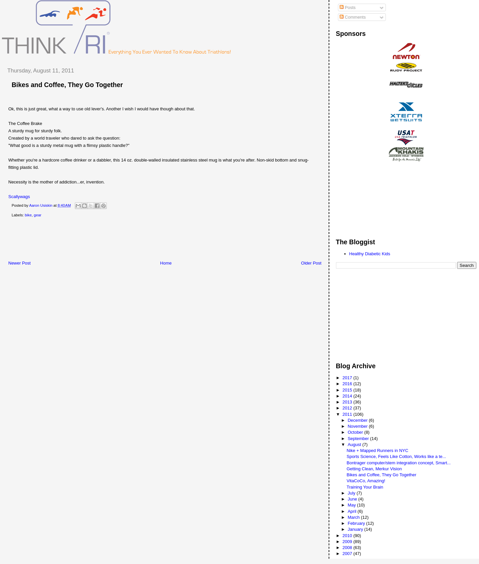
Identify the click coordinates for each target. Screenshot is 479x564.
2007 (348, 553)
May (352, 505)
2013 (348, 401)
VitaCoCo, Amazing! (366, 480)
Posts (348, 7)
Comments (353, 17)
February (357, 523)
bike (28, 215)
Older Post (311, 263)
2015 (348, 390)
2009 (348, 541)
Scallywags (19, 196)
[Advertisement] (123, 240)
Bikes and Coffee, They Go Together (381, 474)
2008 (348, 547)
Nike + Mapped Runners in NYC (377, 450)
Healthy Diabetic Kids (370, 253)
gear (38, 215)
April (353, 511)
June (353, 499)
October (356, 432)
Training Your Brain (365, 487)
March (354, 517)
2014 (348, 396)
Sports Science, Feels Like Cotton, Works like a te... (396, 456)
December (358, 420)
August (355, 444)
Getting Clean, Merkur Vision (374, 468)
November (358, 426)
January (356, 529)
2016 (348, 383)
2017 (348, 377)
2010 (348, 535)
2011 (348, 414)
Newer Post (19, 263)
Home (166, 263)
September (359, 438)
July (352, 493)
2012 (348, 407)
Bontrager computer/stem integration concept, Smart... (399, 462)
